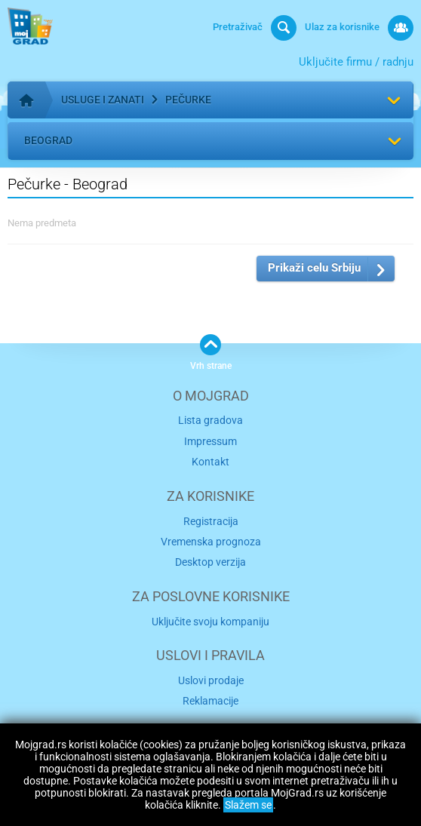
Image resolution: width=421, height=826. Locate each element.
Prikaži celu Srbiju (314, 268)
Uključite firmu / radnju (356, 62)
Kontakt (210, 462)
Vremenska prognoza (211, 542)
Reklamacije (210, 701)
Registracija (210, 521)
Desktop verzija (210, 562)
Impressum (210, 441)
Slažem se (248, 805)
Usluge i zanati (102, 100)
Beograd (48, 140)
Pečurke (188, 100)
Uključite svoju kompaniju (210, 622)
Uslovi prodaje (211, 680)
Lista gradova (210, 420)
